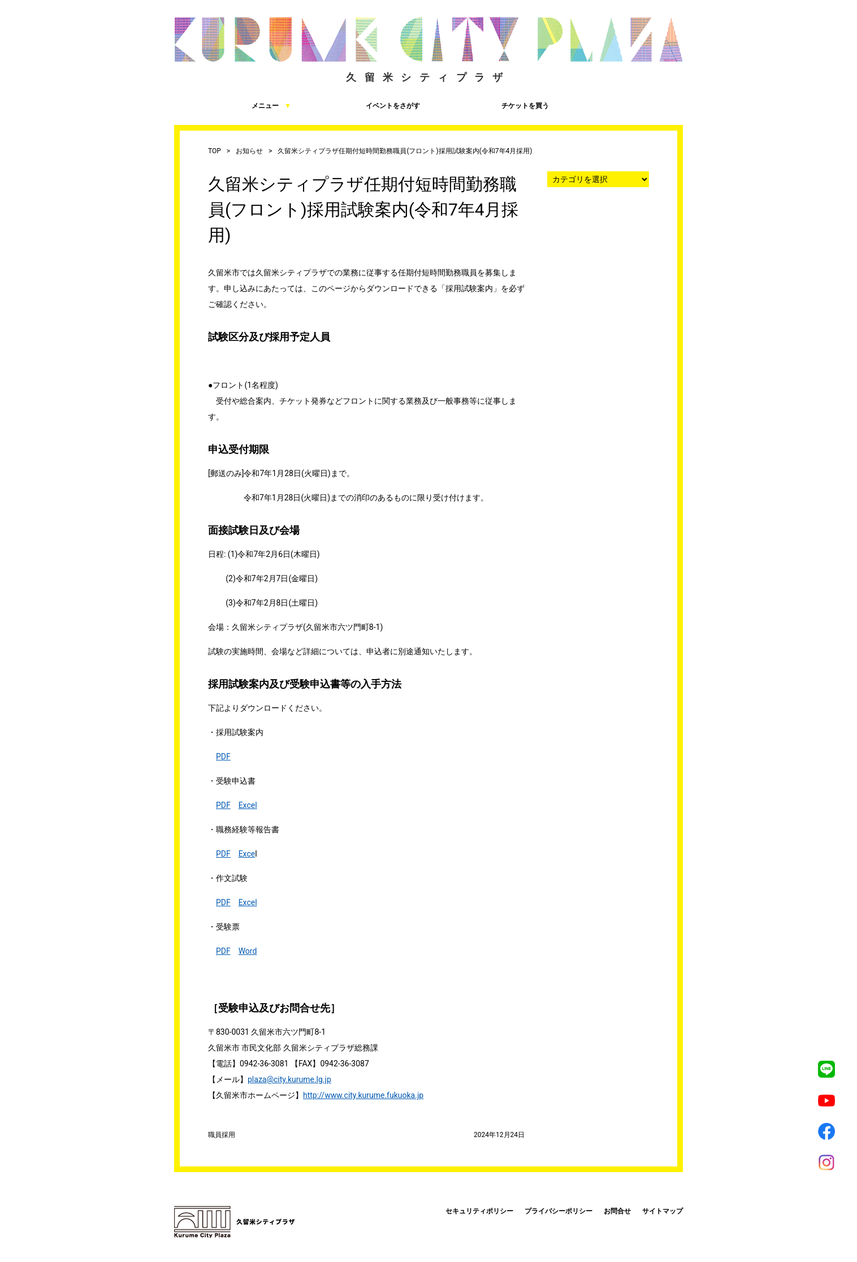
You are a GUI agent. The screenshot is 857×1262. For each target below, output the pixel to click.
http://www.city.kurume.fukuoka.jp (363, 1095)
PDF (223, 756)
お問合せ (617, 1211)
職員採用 (221, 1135)
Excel (248, 805)
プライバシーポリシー (558, 1211)
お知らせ (249, 151)
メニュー (232, 105)
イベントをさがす (361, 105)
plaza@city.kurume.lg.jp (289, 1079)
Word (248, 951)
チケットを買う (490, 105)
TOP (214, 151)
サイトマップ (662, 1211)
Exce (247, 853)
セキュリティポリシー (479, 1211)
